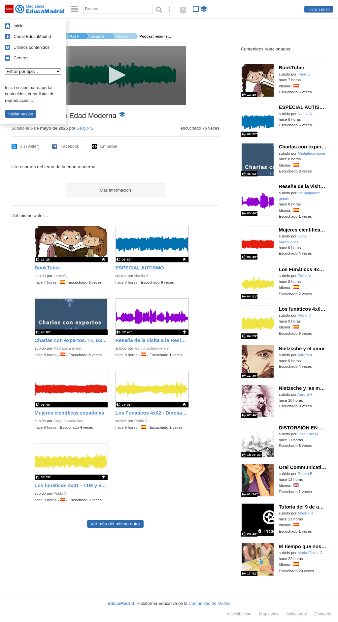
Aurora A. (305, 355)
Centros (21, 57)
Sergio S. (97, 36)
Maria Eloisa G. (311, 553)
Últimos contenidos (32, 47)
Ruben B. (306, 474)
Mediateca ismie (67, 348)
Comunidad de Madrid (210, 603)
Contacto (322, 613)
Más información (115, 190)
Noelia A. (142, 276)
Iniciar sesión (319, 9)
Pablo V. (141, 421)
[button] (115, 75)
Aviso (296, 613)
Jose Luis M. (308, 434)
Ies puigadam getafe (151, 348)
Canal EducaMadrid (32, 36)
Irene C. (60, 276)
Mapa (269, 613)
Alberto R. (305, 513)
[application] (115, 75)
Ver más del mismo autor (115, 523)
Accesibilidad (238, 613)
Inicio (18, 25)
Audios (122, 36)
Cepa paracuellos (68, 421)
